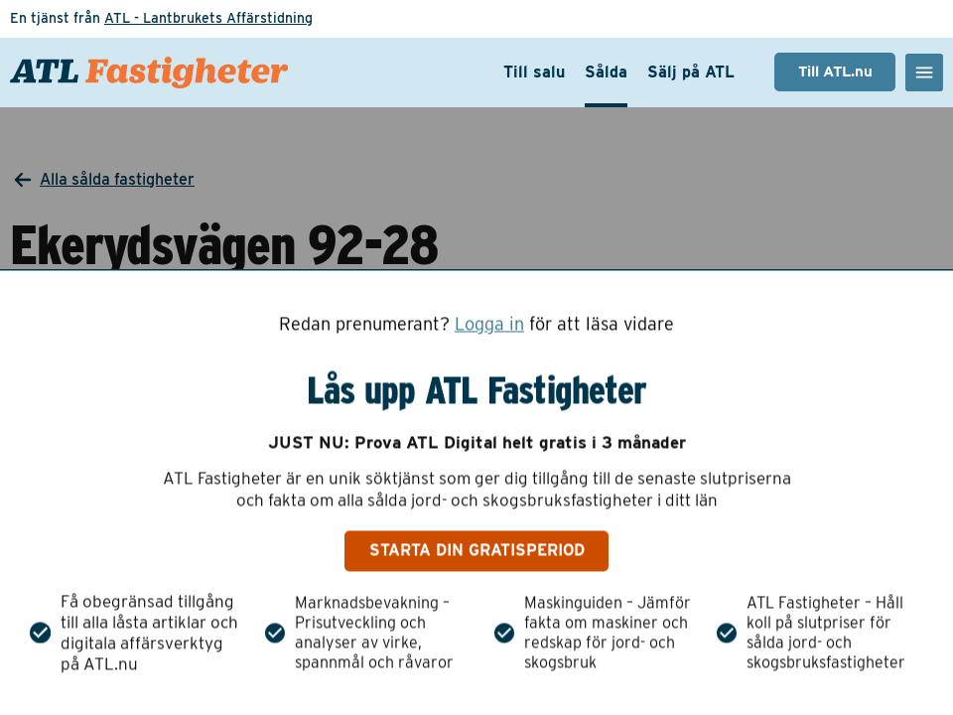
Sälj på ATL (691, 72)
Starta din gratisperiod (477, 550)
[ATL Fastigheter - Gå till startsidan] (149, 72)
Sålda (606, 72)
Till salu (534, 72)
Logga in (489, 324)
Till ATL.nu (835, 71)
